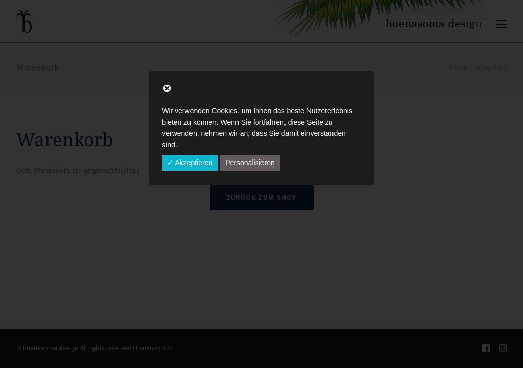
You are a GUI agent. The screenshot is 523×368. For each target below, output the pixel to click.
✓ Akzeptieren (189, 162)
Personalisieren (250, 162)
